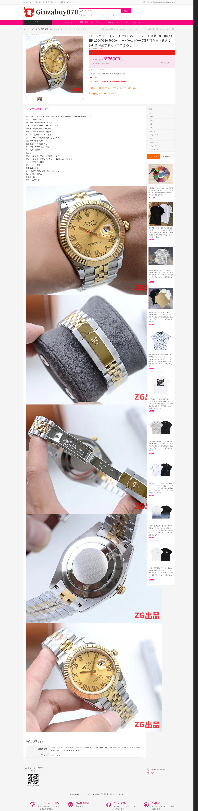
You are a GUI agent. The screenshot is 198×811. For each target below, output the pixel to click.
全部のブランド (71, 22)
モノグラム (91, 15)
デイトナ (119, 15)
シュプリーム (121, 22)
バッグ (152, 113)
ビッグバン (100, 15)
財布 (151, 117)
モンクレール (134, 22)
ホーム (58, 22)
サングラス (154, 146)
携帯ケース (154, 142)
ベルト (152, 131)
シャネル (109, 22)
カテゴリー (41, 22)
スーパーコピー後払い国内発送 (35, 29)
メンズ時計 (60, 29)
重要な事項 (83, 22)
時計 (52, 29)
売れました (164, 63)
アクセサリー (154, 135)
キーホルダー (154, 150)
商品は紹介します (38, 109)
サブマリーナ (109, 15)
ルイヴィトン (96, 22)
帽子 (151, 139)
